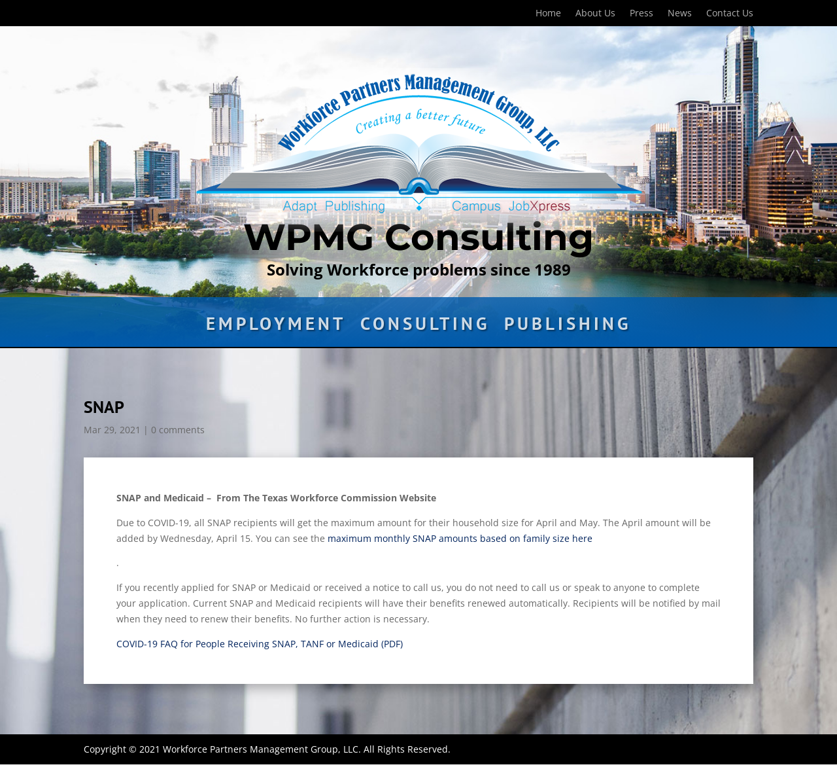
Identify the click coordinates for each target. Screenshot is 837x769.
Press (641, 14)
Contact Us (729, 14)
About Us (595, 14)
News (680, 14)
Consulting (425, 326)
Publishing (567, 326)
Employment (276, 326)
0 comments (178, 429)
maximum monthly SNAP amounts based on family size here (460, 538)
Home (548, 14)
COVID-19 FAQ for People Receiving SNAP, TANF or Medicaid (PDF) (259, 643)
